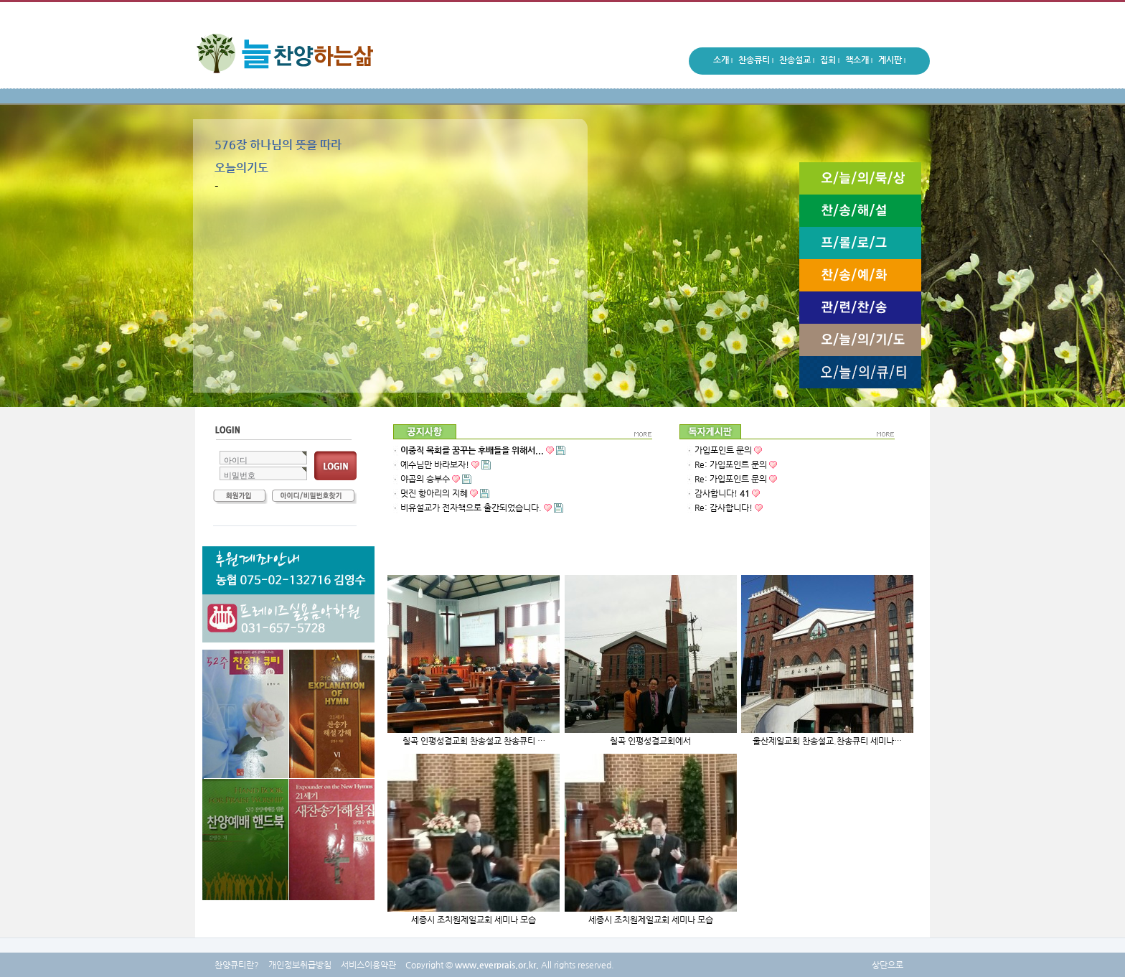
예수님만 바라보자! (445, 464)
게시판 (891, 62)
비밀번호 (239, 475)
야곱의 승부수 (425, 479)
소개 (723, 62)
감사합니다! (722, 493)
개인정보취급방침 (299, 965)
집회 (829, 62)
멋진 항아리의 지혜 (444, 493)
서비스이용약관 (368, 965)
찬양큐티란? (237, 965)
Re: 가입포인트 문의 (731, 464)
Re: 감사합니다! (724, 507)
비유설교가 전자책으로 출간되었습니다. (481, 507)
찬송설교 (796, 62)
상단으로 (887, 965)
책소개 (858, 62)
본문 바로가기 (0, 0)
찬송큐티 (755, 62)
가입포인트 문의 (723, 450)
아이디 (236, 460)
